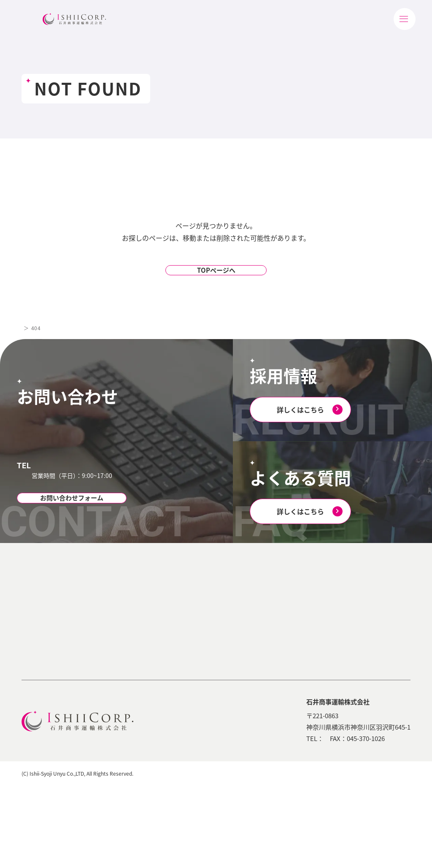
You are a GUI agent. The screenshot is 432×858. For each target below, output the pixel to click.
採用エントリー (302, 678)
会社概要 (43, 632)
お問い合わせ (360, 661)
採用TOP (284, 597)
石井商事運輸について (53, 597)
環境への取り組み (219, 639)
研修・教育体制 (302, 632)
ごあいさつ (46, 617)
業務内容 (115, 597)
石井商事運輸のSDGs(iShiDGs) (223, 713)
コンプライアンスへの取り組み (224, 673)
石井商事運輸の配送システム (133, 667)
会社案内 (353, 597)
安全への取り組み (219, 693)
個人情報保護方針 (339, 845)
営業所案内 (46, 648)
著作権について (391, 845)
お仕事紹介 (296, 617)
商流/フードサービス (140, 648)
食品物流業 (127, 617)
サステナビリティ (211, 618)
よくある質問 (299, 663)
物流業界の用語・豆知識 (375, 618)
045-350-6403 (76, 467)
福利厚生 (293, 648)
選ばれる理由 (205, 597)
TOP (27, 343)
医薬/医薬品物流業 (137, 632)
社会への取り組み (219, 654)
